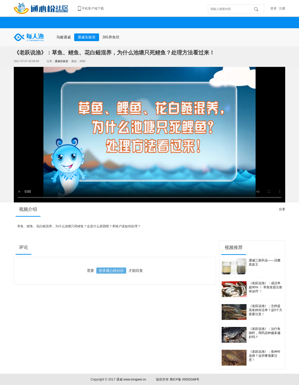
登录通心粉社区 (111, 270)
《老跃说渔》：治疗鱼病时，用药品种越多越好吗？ (251, 335)
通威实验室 (87, 37)
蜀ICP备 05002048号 (184, 379)
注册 (282, 8)
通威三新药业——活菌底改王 (251, 266)
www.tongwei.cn (134, 379)
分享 (282, 209)
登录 (273, 8)
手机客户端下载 (93, 8)
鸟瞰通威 (63, 37)
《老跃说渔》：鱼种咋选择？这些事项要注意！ (251, 358)
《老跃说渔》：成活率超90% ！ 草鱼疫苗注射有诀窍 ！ (252, 289)
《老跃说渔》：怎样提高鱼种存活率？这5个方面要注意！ (252, 312)
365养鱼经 (110, 37)
